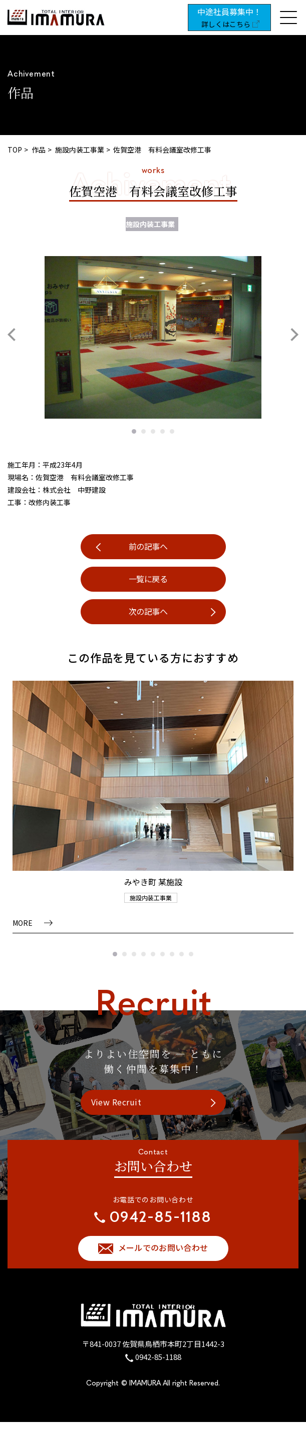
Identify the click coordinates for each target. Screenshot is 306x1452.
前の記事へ (148, 546)
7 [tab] (172, 954)
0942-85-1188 (158, 1356)
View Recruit (116, 1102)
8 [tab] (181, 954)
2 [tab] (143, 431)
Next (294, 335)
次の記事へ (148, 611)
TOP (15, 150)
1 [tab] (134, 431)
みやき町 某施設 (153, 882)
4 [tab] (162, 431)
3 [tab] (153, 431)
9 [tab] (191, 954)
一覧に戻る (148, 579)
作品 (39, 150)
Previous (12, 335)
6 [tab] (162, 954)
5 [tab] (172, 431)
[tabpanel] (153, 337)
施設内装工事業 (79, 150)
